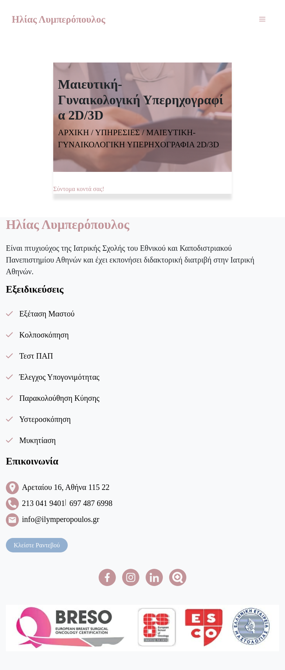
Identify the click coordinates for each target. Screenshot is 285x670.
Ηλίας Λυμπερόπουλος (58, 19)
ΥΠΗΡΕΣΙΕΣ (117, 132)
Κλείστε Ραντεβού (37, 545)
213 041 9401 (43, 503)
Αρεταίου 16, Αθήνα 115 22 (66, 487)
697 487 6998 (90, 503)
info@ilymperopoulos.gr (60, 519)
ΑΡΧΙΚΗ (73, 132)
